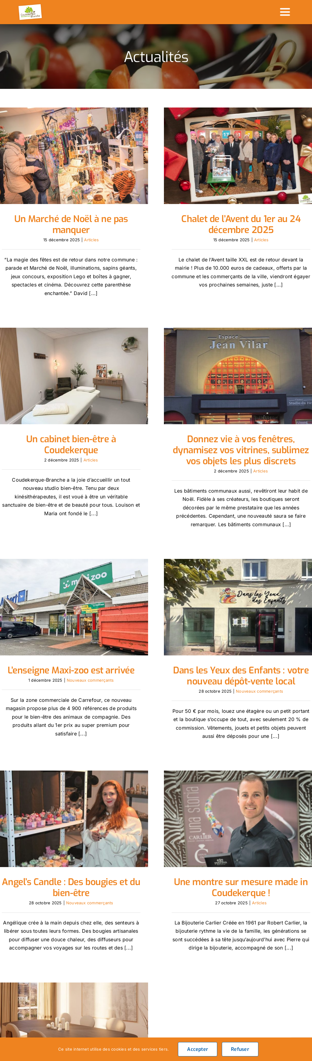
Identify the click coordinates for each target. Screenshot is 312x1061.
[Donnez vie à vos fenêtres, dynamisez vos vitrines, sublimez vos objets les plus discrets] (207, 374)
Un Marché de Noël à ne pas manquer (71, 224)
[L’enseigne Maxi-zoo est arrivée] (93, 560)
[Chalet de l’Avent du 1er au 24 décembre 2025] (230, 156)
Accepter (197, 1049)
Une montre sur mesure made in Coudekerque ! (229, 850)
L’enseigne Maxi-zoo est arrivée (93, 623)
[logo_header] (30, 5)
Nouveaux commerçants (112, 632)
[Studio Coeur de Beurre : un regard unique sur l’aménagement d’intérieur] (116, 951)
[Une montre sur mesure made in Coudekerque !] (230, 782)
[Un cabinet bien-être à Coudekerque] (116, 332)
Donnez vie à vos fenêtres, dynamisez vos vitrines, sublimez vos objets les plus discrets (207, 449)
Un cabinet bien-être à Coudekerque (116, 401)
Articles (91, 239)
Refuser (240, 1049)
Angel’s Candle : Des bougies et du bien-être (71, 850)
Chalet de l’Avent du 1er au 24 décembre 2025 (229, 224)
